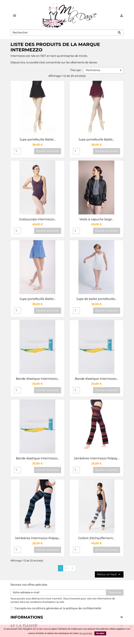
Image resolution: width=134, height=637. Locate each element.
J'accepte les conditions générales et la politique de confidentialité (57, 608)
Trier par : (76, 70)
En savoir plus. (86, 633)
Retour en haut (109, 574)
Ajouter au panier (47, 151)
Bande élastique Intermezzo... (37, 379)
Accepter (100, 633)
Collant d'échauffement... (96, 538)
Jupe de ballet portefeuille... (96, 299)
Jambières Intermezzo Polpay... (96, 458)
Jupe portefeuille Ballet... (37, 139)
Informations (26, 617)
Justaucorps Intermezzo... (37, 219)
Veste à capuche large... (96, 219)
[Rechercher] (67, 33)
